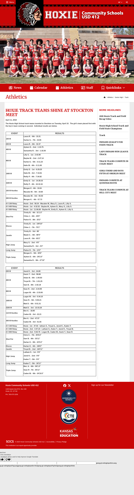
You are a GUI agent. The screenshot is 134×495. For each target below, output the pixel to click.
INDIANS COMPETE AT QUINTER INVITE (110, 181)
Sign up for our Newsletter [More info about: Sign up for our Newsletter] (102, 385)
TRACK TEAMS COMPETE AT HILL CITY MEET (114, 191)
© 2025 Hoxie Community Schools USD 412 (30, 442)
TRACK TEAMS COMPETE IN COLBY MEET (113, 162)
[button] (113, 88)
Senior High (119, 97)
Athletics (110, 97)
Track (126, 97)
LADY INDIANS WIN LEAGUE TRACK (113, 153)
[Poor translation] (7, 460)
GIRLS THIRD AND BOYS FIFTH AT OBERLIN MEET (112, 172)
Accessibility (50, 442)
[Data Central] (69, 415)
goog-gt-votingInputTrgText (47, 466)
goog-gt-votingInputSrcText (28, 466)
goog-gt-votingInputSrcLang (106, 463)
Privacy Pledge (61, 442)
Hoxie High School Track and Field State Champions (114, 127)
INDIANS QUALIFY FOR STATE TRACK (111, 143)
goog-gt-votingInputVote (66, 466)
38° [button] (120, 2)
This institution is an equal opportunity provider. (21, 445)
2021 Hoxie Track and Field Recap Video (112, 117)
